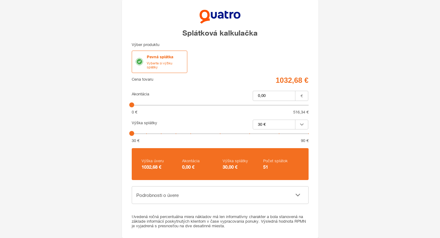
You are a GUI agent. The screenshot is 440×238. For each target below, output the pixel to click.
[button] (220, 195)
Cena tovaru (142, 79)
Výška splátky (144, 123)
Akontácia (140, 94)
